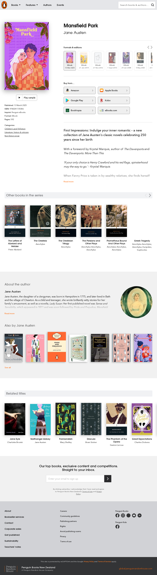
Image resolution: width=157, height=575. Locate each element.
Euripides (147, 246)
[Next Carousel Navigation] (150, 195)
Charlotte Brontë (15, 442)
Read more (69, 181)
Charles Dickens (142, 442)
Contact (9, 523)
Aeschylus (40, 243)
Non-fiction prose (12, 135)
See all (8, 367)
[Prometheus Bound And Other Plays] (116, 221)
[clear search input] (152, 5)
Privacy (63, 536)
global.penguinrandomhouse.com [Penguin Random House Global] (135, 568)
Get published (12, 535)
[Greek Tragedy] (142, 240)
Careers (63, 511)
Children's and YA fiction (15, 128)
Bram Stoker (91, 442)
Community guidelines (70, 516)
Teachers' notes (13, 547)
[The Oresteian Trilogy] (66, 221)
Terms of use (65, 541)
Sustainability (11, 541)
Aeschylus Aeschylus (91, 246)
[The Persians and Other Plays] (91, 221)
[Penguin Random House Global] (13, 568)
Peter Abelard (14, 249)
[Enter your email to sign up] (75, 478)
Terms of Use (87, 491)
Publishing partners (68, 521)
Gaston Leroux (116, 444)
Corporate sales (13, 529)
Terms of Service (104, 561)
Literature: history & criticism (17, 132)
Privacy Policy (89, 561)
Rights (63, 526)
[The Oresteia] (40, 221)
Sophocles (142, 249)
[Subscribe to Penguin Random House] (107, 478)
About (8, 511)
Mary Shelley (66, 442)
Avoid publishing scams (70, 531)
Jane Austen (75, 32)
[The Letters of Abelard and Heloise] (15, 221)
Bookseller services (14, 517)
